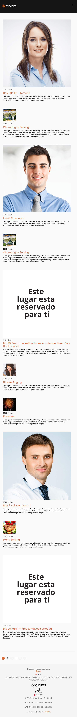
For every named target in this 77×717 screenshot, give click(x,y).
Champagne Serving (16, 127)
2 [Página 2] (7, 658)
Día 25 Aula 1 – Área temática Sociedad (27, 628)
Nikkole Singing (12, 382)
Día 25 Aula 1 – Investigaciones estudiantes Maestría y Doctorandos (36, 345)
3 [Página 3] (12, 658)
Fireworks (9, 416)
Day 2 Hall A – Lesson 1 (17, 505)
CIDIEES (47, 711)
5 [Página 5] (20, 658)
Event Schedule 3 (13, 218)
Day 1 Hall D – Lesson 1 (16, 93)
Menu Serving (11, 539)
